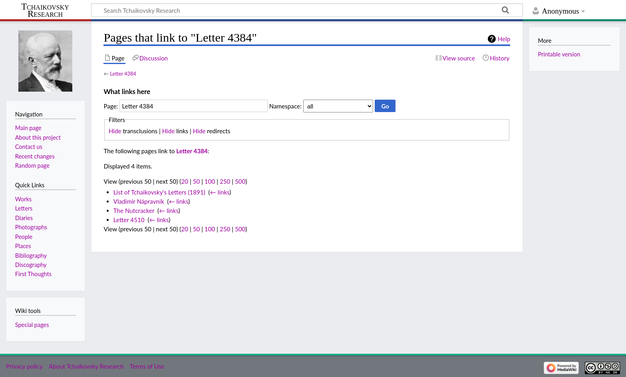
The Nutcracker (134, 210)
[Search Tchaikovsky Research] (307, 10)
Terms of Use (147, 366)
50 (196, 181)
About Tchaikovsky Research (86, 366)
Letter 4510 (129, 219)
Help (504, 38)
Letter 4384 (123, 73)
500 (240, 181)
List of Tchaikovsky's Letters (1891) (159, 192)
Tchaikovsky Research (45, 10)
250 (225, 181)
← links (220, 192)
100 (210, 181)
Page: (110, 106)
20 (184, 181)
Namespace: (285, 106)
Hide (115, 130)
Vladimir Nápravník (138, 201)
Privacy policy (24, 366)
